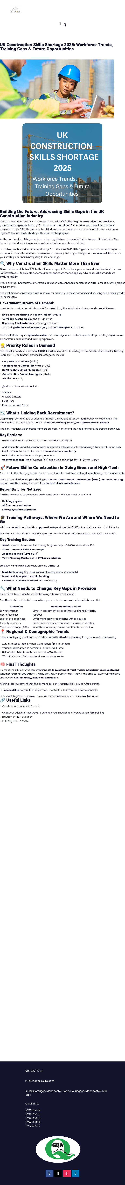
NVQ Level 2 (32, 1110)
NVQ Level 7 (33, 1125)
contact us (56, 690)
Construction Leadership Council (20, 706)
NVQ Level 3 (32, 1114)
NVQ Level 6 (33, 1122)
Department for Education (17, 717)
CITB (10, 355)
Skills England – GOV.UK (15, 721)
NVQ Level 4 (33, 1118)
